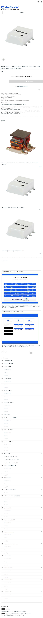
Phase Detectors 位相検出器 (9, 519)
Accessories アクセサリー (9, 363)
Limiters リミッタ (7, 477)
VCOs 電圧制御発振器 (8, 591)
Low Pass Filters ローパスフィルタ (11, 456)
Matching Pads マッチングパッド (10, 489)
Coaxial (6, 375)
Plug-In (6, 372)
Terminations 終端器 (8, 567)
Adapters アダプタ (7, 366)
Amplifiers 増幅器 (7, 378)
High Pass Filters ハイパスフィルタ (11, 462)
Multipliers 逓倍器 (7, 507)
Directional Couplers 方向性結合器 (10, 417)
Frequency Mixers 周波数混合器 (10, 465)
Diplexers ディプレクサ (8, 429)
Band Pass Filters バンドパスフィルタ (12, 459)
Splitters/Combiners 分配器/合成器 (10, 543)
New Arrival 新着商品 (8, 360)
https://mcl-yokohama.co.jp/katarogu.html (10, 109)
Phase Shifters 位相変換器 (9, 531)
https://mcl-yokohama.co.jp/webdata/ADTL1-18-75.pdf (13, 104)
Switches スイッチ (7, 555)
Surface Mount (7, 369)
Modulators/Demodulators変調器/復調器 (12, 495)
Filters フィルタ (7, 453)
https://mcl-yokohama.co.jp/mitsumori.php (11, 113)
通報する (39, 89)
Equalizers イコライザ (8, 441)
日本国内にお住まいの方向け (21, 86)
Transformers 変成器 (8, 579)
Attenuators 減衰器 (7, 390)
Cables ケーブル (7, 414)
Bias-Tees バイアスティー (8, 402)
